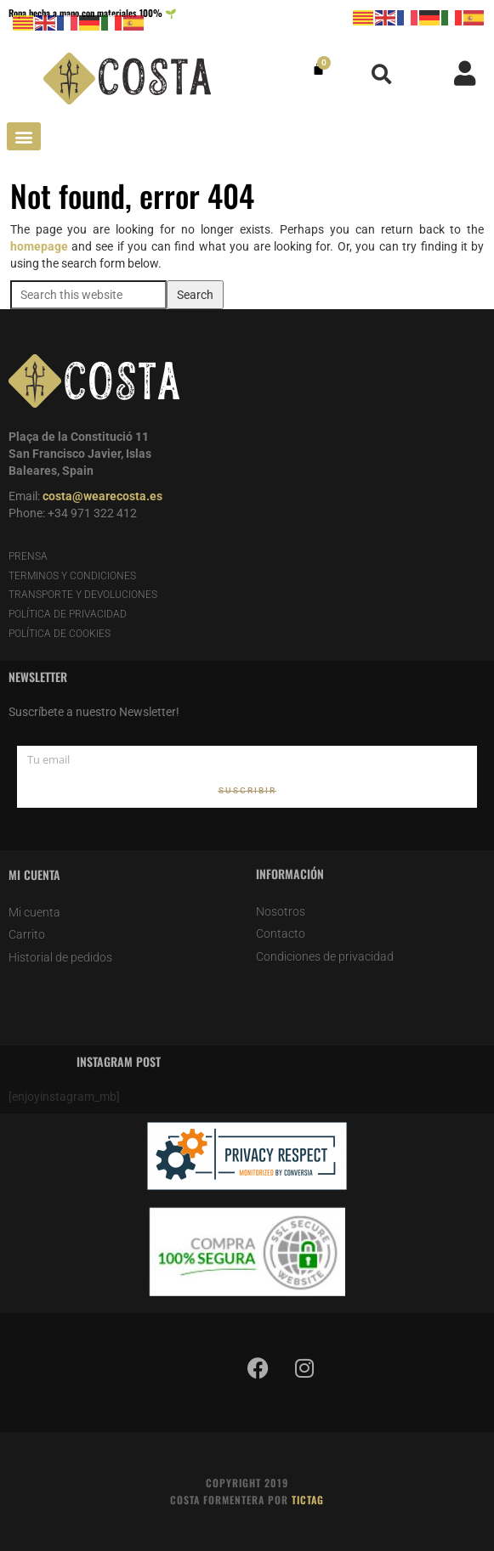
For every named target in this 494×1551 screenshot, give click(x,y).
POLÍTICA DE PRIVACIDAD (68, 614)
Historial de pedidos (60, 957)
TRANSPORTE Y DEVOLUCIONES (83, 595)
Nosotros (280, 911)
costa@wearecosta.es (102, 496)
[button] (382, 74)
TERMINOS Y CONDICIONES (72, 576)
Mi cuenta (34, 912)
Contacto (280, 933)
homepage (39, 246)
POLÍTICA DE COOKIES (60, 634)
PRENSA (28, 556)
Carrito (27, 934)
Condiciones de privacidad (325, 956)
